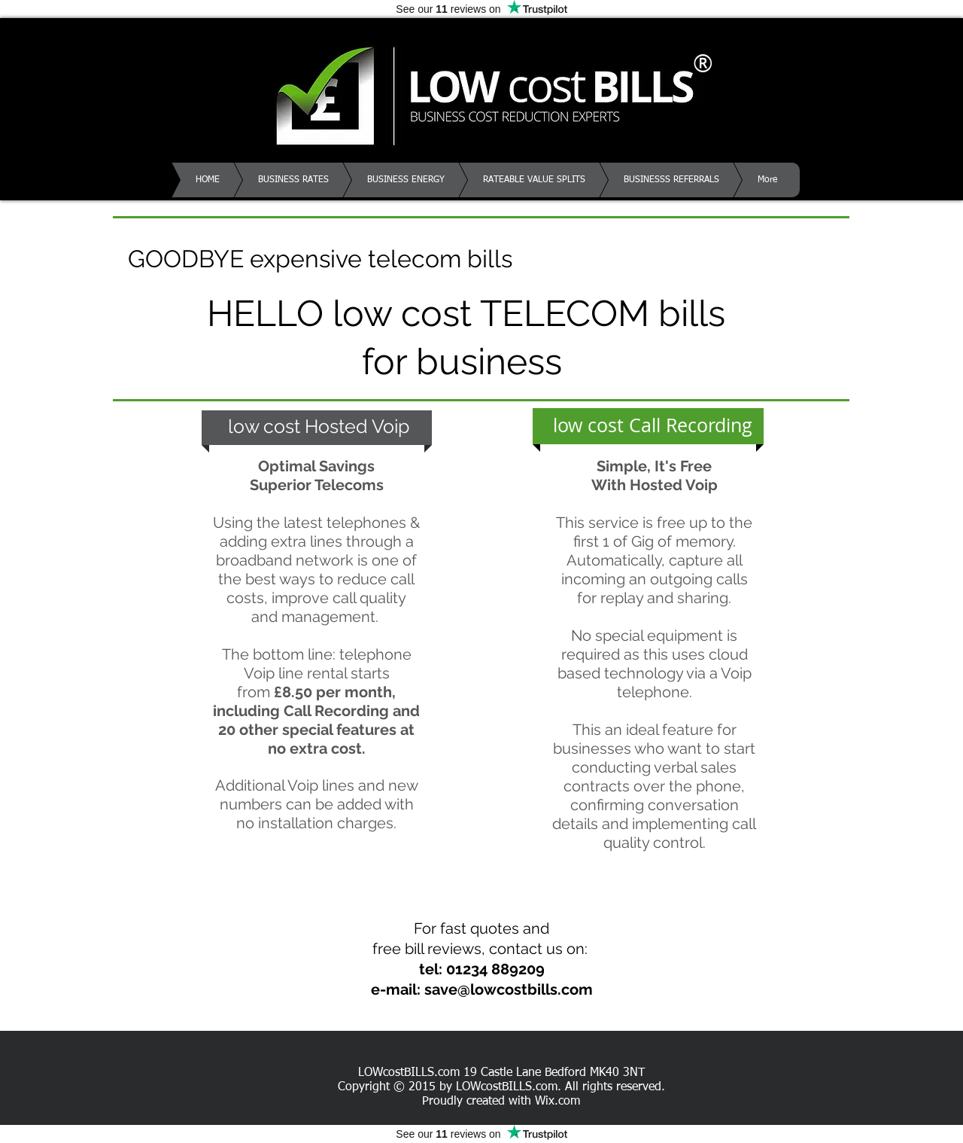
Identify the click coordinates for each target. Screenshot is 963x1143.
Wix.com (557, 1102)
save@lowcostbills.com (508, 989)
